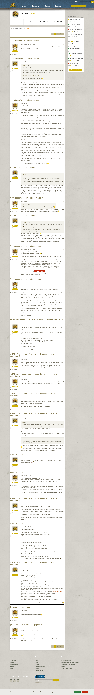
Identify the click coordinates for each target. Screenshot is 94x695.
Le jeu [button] (24, 6)
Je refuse (85, 692)
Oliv (23, 422)
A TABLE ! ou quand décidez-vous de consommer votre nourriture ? (33, 355)
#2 (63, 61)
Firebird (24, 174)
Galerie (12, 668)
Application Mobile (40, 670)
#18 (63, 567)
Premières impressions (20, 607)
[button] (76, 2)
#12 (63, 399)
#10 (63, 359)
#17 (63, 526)
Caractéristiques (14, 664)
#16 (63, 503)
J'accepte (77, 692)
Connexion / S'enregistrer (78, 6)
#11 (63, 379)
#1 (63, 44)
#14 (63, 457)
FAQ (36, 660)
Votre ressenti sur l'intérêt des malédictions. (28, 168)
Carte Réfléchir (16, 454)
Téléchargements (40, 666)
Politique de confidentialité (68, 664)
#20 (63, 628)
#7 (63, 249)
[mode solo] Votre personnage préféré (26, 625)
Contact (63, 666)
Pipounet (24, 65)
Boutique (58, 6)
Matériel (12, 666)
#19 (63, 610)
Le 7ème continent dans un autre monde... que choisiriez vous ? (36, 320)
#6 (63, 218)
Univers (12, 662)
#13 (63, 418)
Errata (37, 668)
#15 (63, 475)
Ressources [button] (36, 6)
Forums (47, 6)
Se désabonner (39, 682)
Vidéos (37, 662)
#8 (63, 282)
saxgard (24, 204)
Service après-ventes (66, 668)
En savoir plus (68, 692)
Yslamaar (24, 222)
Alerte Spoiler (57, 591)
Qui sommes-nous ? (66, 660)
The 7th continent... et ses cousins (24, 41)
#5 (63, 201)
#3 (63, 103)
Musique (37, 664)
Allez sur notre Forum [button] (75, 70)
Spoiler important (39, 271)
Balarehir (15, 49)
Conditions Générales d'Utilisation (70, 662)
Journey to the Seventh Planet (31, 75)
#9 (63, 324)
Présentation (13, 660)
